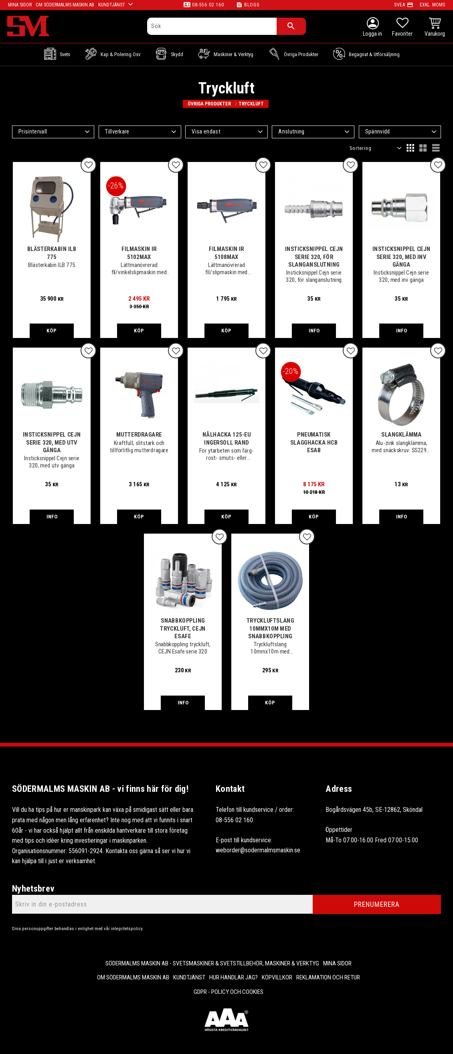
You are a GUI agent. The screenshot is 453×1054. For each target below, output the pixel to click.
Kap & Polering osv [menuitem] (120, 54)
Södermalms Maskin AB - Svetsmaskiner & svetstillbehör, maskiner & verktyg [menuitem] (212, 963)
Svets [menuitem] (65, 54)
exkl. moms (432, 5)
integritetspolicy (126, 928)
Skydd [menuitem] (177, 54)
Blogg (252, 5)
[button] (402, 28)
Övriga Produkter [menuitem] (301, 54)
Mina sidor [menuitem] (337, 963)
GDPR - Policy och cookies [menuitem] (228, 991)
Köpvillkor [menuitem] (277, 977)
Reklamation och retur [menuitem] (328, 977)
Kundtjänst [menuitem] (189, 977)
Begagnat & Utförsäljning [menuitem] (374, 54)
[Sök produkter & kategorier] (212, 26)
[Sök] (291, 26)
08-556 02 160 (208, 5)
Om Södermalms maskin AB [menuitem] (133, 977)
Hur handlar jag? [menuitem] (233, 977)
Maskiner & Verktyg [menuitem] (233, 54)
